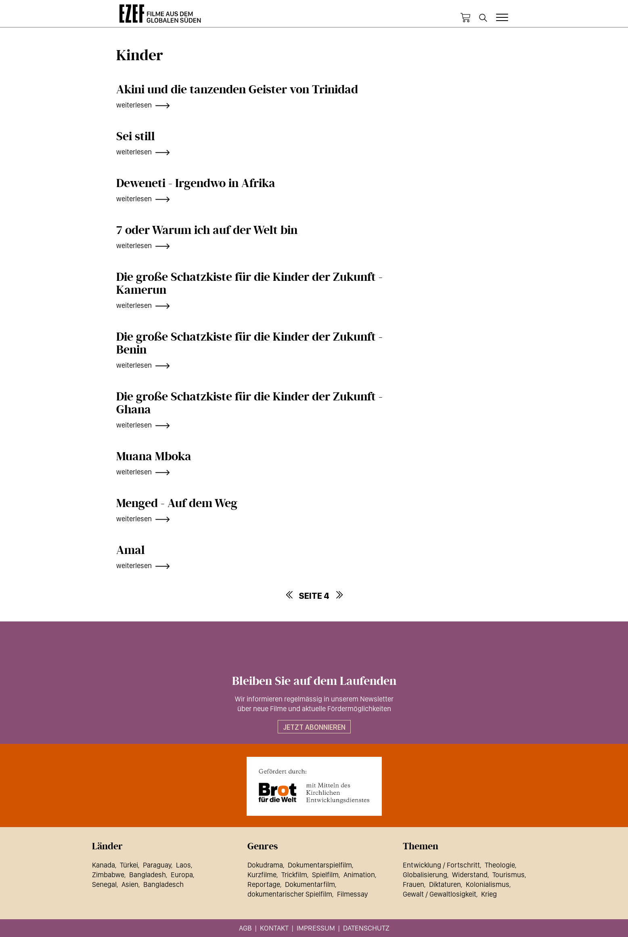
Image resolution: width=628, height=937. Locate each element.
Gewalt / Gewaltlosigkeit (439, 894)
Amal (130, 550)
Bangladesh (147, 874)
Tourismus (508, 874)
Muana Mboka (153, 456)
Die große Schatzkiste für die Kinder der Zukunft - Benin (249, 343)
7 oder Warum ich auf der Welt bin (206, 230)
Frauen (413, 884)
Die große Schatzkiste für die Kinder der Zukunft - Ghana (249, 403)
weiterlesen (134, 105)
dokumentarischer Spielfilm (289, 894)
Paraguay (157, 865)
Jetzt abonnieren (314, 727)
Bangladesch (163, 884)
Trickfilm (294, 874)
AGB (245, 928)
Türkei (129, 865)
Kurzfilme (261, 874)
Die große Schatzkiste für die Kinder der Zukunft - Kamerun (249, 283)
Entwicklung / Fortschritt (441, 865)
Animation (359, 874)
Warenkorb (465, 18)
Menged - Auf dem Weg (176, 503)
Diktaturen (445, 884)
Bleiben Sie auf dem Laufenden (314, 681)
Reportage (263, 884)
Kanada (103, 865)
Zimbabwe (108, 874)
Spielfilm (325, 874)
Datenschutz (366, 928)
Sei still (135, 136)
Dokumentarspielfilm (320, 865)
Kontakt (274, 928)
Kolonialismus (487, 884)
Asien (129, 884)
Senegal (104, 884)
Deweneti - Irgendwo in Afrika (195, 183)
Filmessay (352, 894)
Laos (183, 865)
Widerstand (470, 874)
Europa (182, 874)
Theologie (500, 865)
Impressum (316, 928)
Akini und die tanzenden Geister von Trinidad (237, 89)
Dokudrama (265, 865)
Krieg (489, 894)
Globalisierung (425, 874)
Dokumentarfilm (310, 884)
